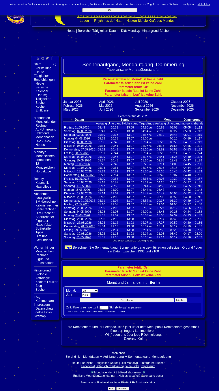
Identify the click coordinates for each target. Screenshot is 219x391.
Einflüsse (41, 110)
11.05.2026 (82, 164)
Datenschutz (44, 308)
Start (37, 64)
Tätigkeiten (100, 31)
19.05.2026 (84, 193)
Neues (40, 145)
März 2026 (70, 109)
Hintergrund (150, 31)
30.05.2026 (84, 233)
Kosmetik (42, 183)
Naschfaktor (44, 224)
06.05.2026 (84, 145)
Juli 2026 (141, 102)
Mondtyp (134, 31)
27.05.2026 (84, 222)
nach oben (118, 353)
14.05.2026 (88, 175)
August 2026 (144, 105)
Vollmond (42, 133)
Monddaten (42, 118)
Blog (38, 286)
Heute (71, 31)
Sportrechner (44, 217)
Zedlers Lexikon (46, 282)
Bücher (165, 31)
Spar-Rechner (45, 209)
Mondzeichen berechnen (45, 158)
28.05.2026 (88, 226)
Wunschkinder (44, 247)
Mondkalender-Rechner (46, 123)
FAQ (37, 297)
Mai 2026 (105, 105)
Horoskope (43, 171)
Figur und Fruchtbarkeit (44, 261)
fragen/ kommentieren (139, 331)
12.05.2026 (84, 167)
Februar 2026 (73, 105)
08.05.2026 (82, 153)
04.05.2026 (82, 138)
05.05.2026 (84, 142)
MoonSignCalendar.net (100, 375)
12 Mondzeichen (45, 165)
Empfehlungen (44, 79)
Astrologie (42, 278)
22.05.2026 (82, 204)
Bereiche (84, 31)
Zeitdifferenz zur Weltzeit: (82, 307)
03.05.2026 (83, 134)
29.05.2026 (82, 230)
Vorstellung (43, 68)
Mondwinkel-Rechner (44, 253)
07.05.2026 (88, 149)
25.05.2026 (82, 215)
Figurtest (41, 221)
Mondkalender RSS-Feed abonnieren (118, 372)
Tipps (39, 232)
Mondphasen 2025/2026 (44, 139)
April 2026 (106, 102)
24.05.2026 (83, 211)
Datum (114, 31)
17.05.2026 (83, 186)
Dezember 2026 (182, 109)
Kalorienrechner (46, 205)
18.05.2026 (82, 189)
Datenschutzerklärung (110, 366)
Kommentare (44, 301)
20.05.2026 (84, 197)
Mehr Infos (204, 4)
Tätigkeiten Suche (43, 101)
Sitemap (40, 316)
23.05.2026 (84, 208)
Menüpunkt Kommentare (165, 327)
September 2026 (147, 109)
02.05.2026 (84, 131)
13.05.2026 (84, 171)
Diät (124, 31)
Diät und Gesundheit (43, 238)
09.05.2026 (84, 156)
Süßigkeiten (44, 228)
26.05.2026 (84, 219)
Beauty (39, 179)
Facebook (87, 366)
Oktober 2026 (180, 102)
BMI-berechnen (46, 201)
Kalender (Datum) (41, 93)
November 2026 (182, 105)
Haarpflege (43, 186)
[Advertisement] (118, 51)
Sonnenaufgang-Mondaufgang (149, 356)
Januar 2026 (72, 102)
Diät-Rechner (45, 213)
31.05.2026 (83, 237)
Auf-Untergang (45, 129)
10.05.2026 (83, 160)
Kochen (40, 106)
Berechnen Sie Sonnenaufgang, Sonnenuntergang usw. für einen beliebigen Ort (130, 247)
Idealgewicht (44, 198)
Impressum (42, 304)
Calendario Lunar (152, 375)
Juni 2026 (106, 109)
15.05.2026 (82, 178)
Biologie (41, 274)
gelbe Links (43, 312)
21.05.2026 (88, 200)
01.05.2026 (82, 127)
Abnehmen (41, 194)
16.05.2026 (84, 182)
